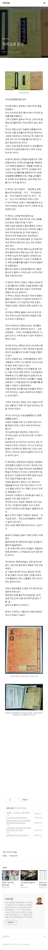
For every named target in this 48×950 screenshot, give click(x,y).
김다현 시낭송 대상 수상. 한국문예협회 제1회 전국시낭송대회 (18, 822)
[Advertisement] (24, 763)
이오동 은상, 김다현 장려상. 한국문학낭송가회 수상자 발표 (19, 829)
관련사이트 (6, 936)
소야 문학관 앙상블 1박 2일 (16, 818)
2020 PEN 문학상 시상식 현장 (17, 835)
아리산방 (6, 3)
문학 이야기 (10, 808)
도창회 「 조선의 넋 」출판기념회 (18, 812)
